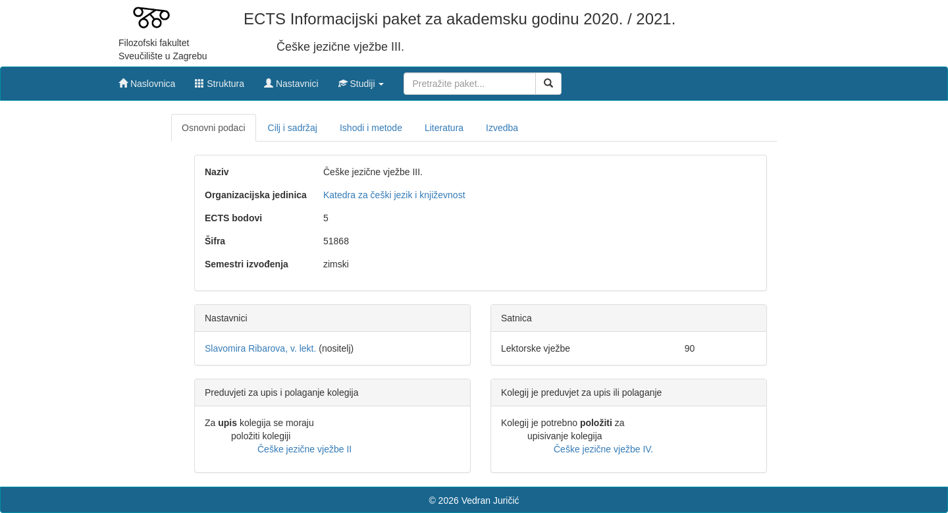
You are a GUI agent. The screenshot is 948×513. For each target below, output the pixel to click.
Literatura (444, 127)
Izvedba (502, 127)
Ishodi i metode (371, 127)
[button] (361, 80)
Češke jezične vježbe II (304, 449)
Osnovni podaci (214, 127)
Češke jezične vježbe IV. (603, 449)
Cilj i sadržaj (292, 127)
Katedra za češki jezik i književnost (394, 195)
